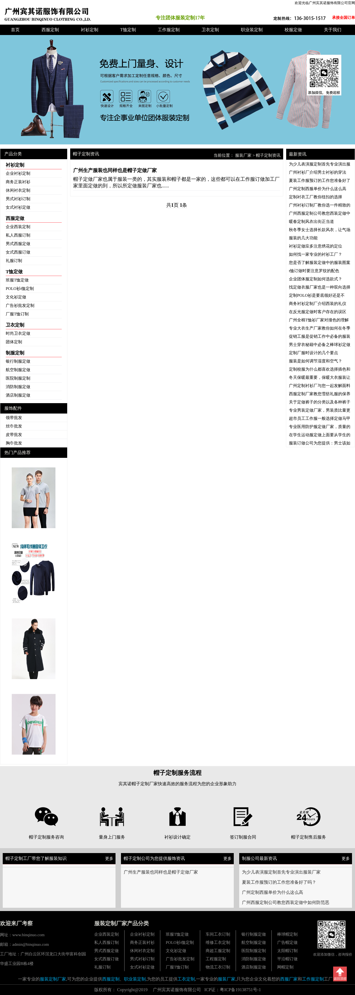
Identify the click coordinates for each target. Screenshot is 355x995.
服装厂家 (243, 155)
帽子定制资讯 (268, 155)
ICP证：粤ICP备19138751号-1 (232, 989)
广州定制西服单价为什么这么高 (272, 892)
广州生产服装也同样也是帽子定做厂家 (161, 872)
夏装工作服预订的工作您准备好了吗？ (279, 882)
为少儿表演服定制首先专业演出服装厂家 (281, 872)
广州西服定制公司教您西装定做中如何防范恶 (285, 902)
